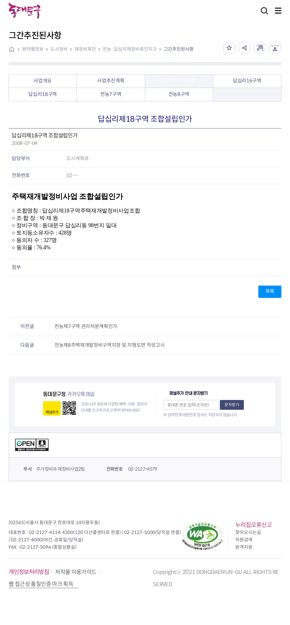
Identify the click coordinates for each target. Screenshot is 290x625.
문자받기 (231, 404)
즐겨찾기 (229, 48)
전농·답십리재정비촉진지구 (130, 49)
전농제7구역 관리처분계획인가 (85, 326)
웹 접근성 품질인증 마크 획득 (41, 584)
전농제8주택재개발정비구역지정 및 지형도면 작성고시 (109, 345)
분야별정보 (33, 49)
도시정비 (59, 49)
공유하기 (244, 48)
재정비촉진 (85, 49)
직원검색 (243, 540)
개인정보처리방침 (29, 572)
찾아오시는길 (248, 532)
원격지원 (243, 547)
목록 (269, 291)
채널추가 (52, 412)
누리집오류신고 (253, 524)
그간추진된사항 (179, 49)
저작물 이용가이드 (75, 572)
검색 (262, 15)
